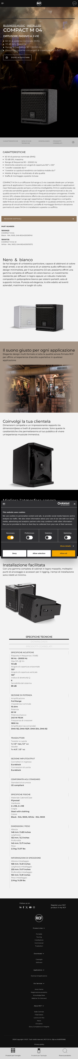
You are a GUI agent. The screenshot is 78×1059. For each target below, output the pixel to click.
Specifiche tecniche (26, 142)
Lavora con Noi (39, 1018)
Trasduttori (39, 946)
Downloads (44, 141)
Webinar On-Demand (39, 998)
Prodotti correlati (57, 142)
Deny (14, 553)
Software (39, 962)
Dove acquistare (20, 57)
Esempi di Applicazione (39, 976)
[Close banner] (74, 504)
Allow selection (39, 553)
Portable (39, 934)
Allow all (63, 553)
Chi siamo (39, 1024)
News (39, 1021)
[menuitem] (39, 1044)
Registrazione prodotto (39, 992)
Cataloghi (39, 959)
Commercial (39, 943)
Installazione (39, 940)
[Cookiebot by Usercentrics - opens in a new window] (59, 504)
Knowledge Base (39, 995)
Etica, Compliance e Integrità (39, 1027)
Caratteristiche (10, 141)
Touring (39, 937)
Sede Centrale (39, 1012)
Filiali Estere (39, 1015)
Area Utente (39, 989)
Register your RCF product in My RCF (58, 906)
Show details (65, 546)
